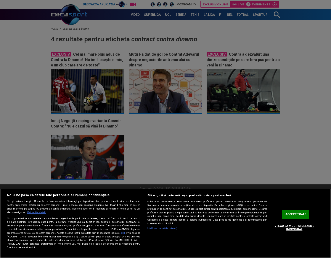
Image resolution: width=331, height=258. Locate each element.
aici (123, 232)
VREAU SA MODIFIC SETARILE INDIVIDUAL (294, 227)
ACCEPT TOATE (295, 214)
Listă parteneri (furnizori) (162, 228)
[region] (165, 223)
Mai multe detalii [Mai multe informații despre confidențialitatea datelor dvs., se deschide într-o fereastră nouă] (36, 212)
